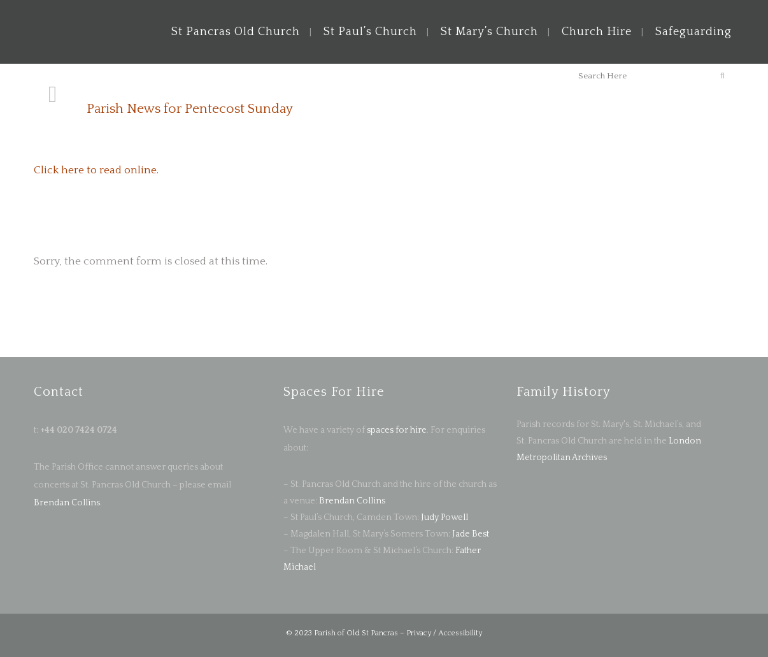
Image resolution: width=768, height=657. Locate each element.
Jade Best (470, 534)
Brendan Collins (67, 503)
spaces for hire (397, 430)
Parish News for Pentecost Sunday (190, 108)
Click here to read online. (96, 170)
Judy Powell (444, 517)
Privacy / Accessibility (444, 633)
